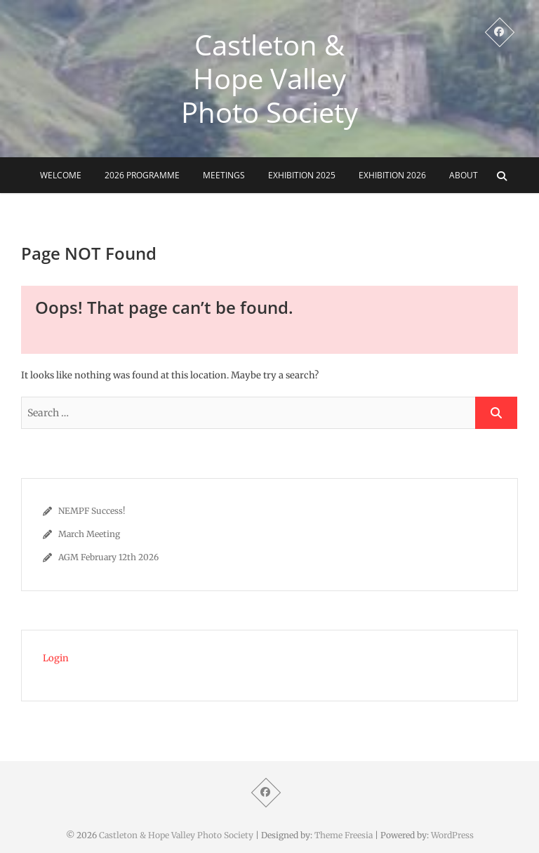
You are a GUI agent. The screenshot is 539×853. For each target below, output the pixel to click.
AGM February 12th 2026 (108, 557)
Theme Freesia (343, 835)
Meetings (224, 175)
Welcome (60, 175)
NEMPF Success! (91, 510)
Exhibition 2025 (301, 175)
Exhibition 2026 (392, 175)
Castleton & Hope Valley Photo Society (269, 78)
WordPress (452, 835)
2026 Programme (142, 175)
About (463, 175)
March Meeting (89, 534)
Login (56, 658)
